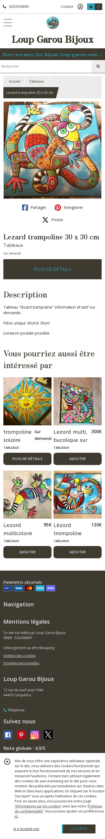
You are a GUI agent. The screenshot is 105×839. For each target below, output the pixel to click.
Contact (67, 6)
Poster (52, 219)
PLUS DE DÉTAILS (52, 269)
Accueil (14, 81)
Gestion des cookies (19, 655)
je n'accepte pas (26, 828)
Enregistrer (69, 207)
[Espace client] (80, 6)
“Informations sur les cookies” (38, 806)
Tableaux (36, 81)
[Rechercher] (98, 66)
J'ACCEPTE (79, 828)
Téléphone (14, 710)
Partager (34, 207)
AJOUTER (77, 458)
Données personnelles (21, 663)
